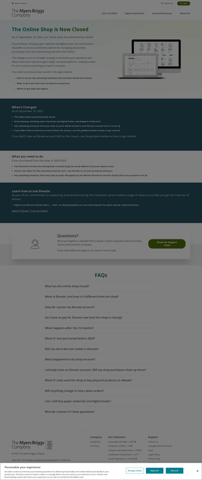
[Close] (197, 471)
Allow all (174, 471)
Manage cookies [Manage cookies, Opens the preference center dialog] (135, 471)
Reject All (155, 471)
